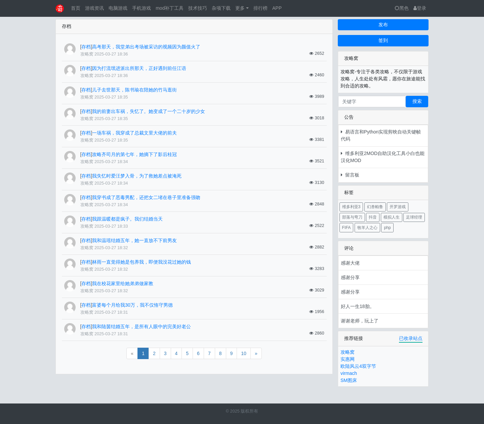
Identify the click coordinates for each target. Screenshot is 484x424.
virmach (348, 373)
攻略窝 (347, 352)
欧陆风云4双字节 (358, 366)
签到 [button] (383, 40)
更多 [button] (240, 8)
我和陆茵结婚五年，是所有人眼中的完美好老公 (141, 326)
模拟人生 (392, 217)
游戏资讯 (94, 8)
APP (277, 8)
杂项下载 (221, 8)
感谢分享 (350, 277)
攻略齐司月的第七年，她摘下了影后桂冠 (134, 154)
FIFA (346, 227)
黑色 (402, 8)
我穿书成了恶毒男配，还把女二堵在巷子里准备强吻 (146, 197)
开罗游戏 (398, 206)
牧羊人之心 (367, 227)
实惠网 (347, 359)
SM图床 (348, 380)
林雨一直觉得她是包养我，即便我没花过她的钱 (141, 262)
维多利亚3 (351, 206)
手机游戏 (141, 8)
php (387, 227)
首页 (75, 8)
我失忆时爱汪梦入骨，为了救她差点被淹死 (137, 176)
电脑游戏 (118, 8)
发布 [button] (383, 24)
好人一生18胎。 (357, 306)
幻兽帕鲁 (375, 206)
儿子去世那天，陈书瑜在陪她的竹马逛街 (134, 89)
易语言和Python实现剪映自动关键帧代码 (381, 135)
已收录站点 (410, 338)
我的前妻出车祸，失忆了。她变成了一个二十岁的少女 (148, 111)
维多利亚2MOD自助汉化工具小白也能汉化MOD (383, 157)
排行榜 (260, 8)
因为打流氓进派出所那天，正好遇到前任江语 (139, 68)
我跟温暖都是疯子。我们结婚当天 (127, 219)
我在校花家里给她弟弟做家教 (122, 283)
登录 (419, 8)
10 (243, 353)
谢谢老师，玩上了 (359, 320)
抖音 (373, 217)
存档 (86, 46)
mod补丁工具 (170, 8)
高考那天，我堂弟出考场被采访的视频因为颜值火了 (146, 46)
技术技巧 (197, 8)
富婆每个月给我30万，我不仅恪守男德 (132, 305)
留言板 (350, 175)
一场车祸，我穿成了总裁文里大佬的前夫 (134, 133)
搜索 (417, 101)
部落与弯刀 (352, 217)
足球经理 (414, 217)
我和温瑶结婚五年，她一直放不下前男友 (134, 240)
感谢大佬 (350, 263)
